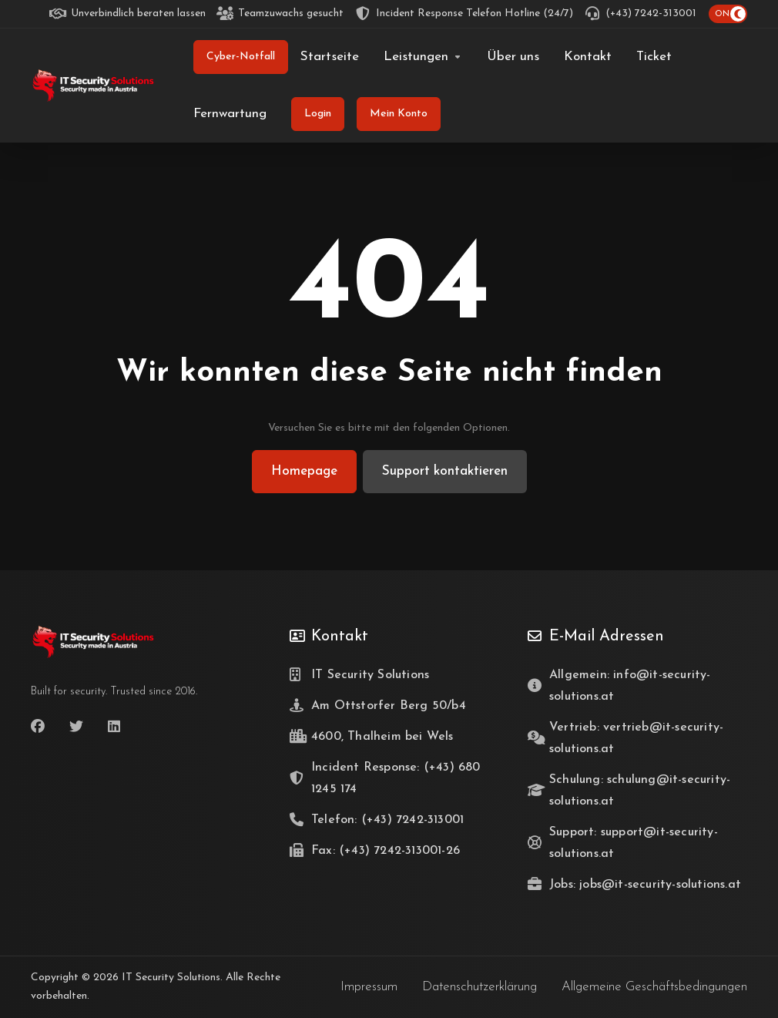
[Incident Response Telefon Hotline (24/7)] (464, 14)
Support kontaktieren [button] (445, 471)
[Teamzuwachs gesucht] (281, 14)
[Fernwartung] (230, 114)
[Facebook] (37, 727)
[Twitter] (76, 727)
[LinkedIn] (115, 727)
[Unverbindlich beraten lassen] (128, 14)
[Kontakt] (588, 57)
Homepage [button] (304, 471)
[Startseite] (329, 57)
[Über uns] (513, 57)
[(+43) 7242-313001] (641, 14)
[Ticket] (654, 57)
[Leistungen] (423, 57)
